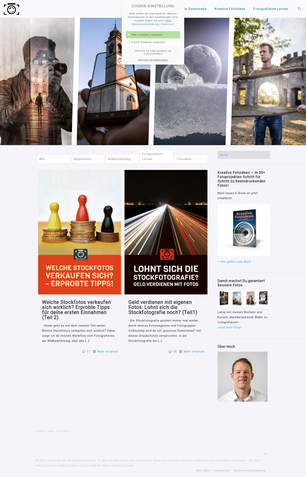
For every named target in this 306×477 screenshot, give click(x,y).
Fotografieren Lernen (152, 156)
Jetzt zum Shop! (230, 327)
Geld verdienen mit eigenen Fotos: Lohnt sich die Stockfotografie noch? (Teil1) (162, 307)
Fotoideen (184, 159)
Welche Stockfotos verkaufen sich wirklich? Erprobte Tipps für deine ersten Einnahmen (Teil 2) (76, 309)
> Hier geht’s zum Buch (234, 261)
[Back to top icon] (266, 454)
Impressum (222, 470)
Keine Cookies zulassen (146, 42)
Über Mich (203, 470)
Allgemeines (83, 159)
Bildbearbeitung (119, 159)
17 (88, 351)
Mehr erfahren (107, 351)
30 (175, 351)
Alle (42, 159)
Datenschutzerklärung (250, 470)
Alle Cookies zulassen (144, 34)
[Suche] (244, 155)
